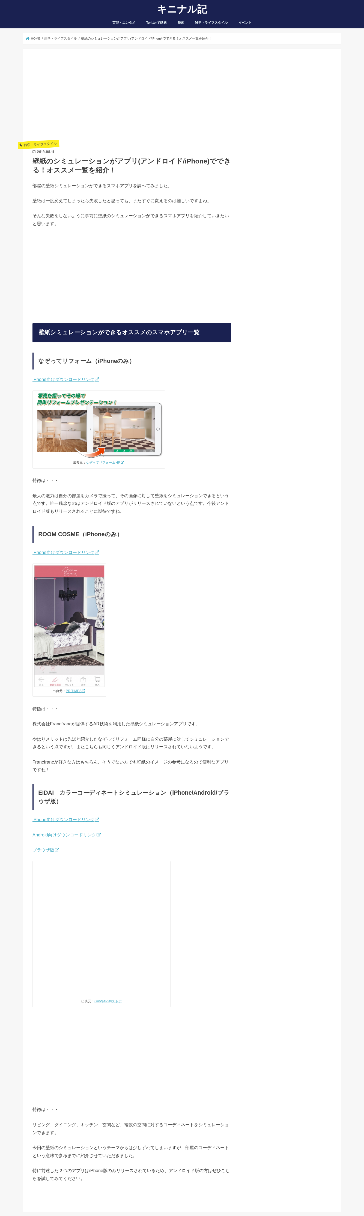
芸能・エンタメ (123, 23)
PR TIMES (74, 691)
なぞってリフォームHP (103, 462)
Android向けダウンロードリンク (64, 834)
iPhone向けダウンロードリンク (63, 379)
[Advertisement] (131, 96)
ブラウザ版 (43, 849)
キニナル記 (182, 8)
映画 (181, 23)
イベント (245, 23)
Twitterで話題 (156, 23)
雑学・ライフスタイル (211, 23)
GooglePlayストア (108, 1001)
